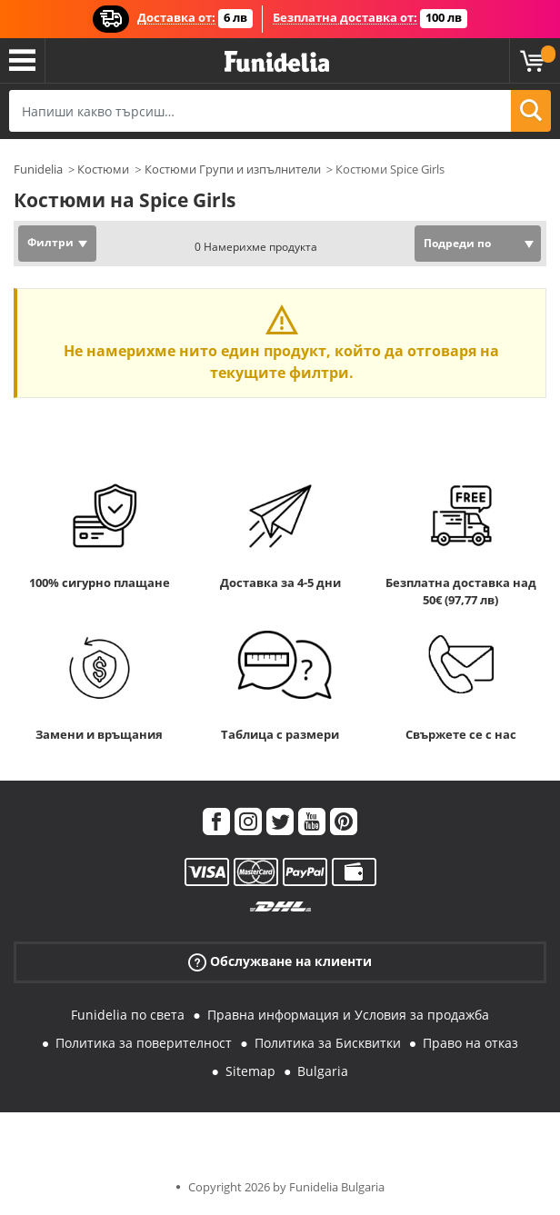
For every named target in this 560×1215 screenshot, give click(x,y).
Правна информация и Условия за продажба (348, 1014)
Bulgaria (322, 1071)
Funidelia (38, 169)
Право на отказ (470, 1042)
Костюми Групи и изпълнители (233, 169)
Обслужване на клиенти (280, 961)
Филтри (50, 242)
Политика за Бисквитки (328, 1042)
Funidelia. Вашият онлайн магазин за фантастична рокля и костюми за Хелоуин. (277, 62)
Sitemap (250, 1071)
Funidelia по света (128, 1014)
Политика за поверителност (143, 1042)
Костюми (103, 169)
